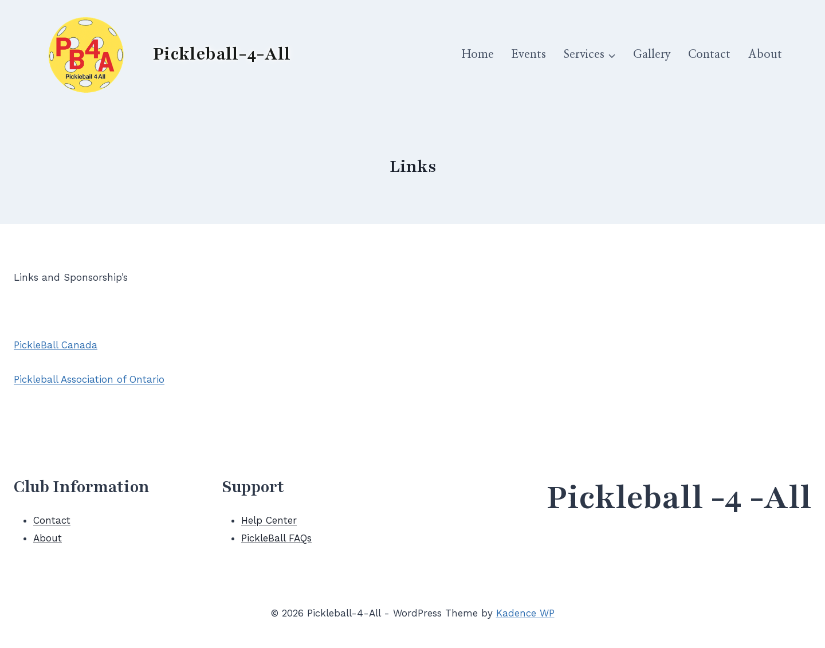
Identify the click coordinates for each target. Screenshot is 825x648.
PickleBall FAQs (276, 538)
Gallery (652, 54)
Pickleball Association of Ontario (89, 379)
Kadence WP (525, 613)
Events (528, 54)
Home (478, 54)
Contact (709, 54)
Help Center (269, 520)
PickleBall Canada (55, 345)
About (765, 54)
